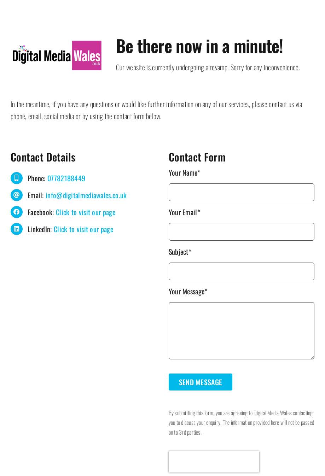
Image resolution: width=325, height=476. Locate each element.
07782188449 (66, 178)
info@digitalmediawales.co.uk (86, 195)
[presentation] (214, 461)
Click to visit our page (85, 212)
